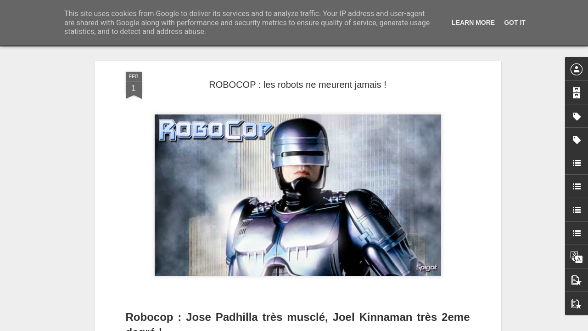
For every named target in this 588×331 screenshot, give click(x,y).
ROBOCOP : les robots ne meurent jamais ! (297, 85)
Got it (515, 22)
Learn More (473, 22)
